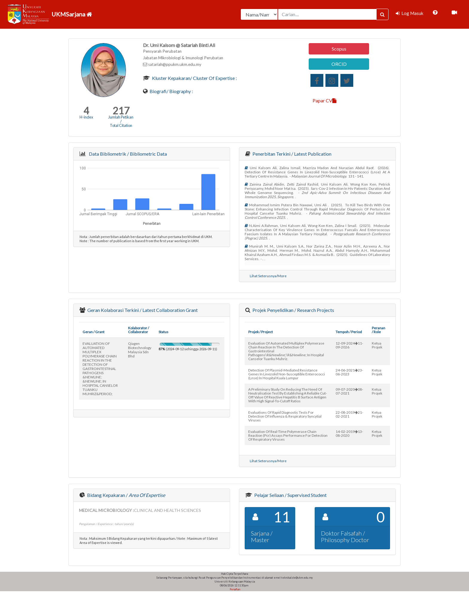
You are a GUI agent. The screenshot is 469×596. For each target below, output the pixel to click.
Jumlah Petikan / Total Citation (120, 121)
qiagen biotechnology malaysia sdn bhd (139, 349)
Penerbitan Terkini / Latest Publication (291, 154)
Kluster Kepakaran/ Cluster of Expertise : (194, 78)
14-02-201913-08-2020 (349, 433)
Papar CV (324, 100)
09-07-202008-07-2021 (349, 391)
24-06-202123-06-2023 (349, 372)
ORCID (339, 64)
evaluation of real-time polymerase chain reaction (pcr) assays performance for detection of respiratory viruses (288, 435)
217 (121, 110)
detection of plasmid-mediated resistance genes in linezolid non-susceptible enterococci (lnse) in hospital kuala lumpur (286, 374)
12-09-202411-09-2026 (349, 345)
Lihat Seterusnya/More (268, 276)
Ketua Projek (377, 345)
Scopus (339, 48)
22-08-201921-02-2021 (349, 414)
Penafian (234, 589)
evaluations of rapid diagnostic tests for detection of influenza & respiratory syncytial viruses (285, 416)
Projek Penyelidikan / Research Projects (293, 310)
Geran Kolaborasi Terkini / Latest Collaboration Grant (142, 310)
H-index (86, 117)
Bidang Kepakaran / (125, 495)
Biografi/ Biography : (171, 91)
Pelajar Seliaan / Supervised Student (290, 495)
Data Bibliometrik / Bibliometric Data (127, 154)
